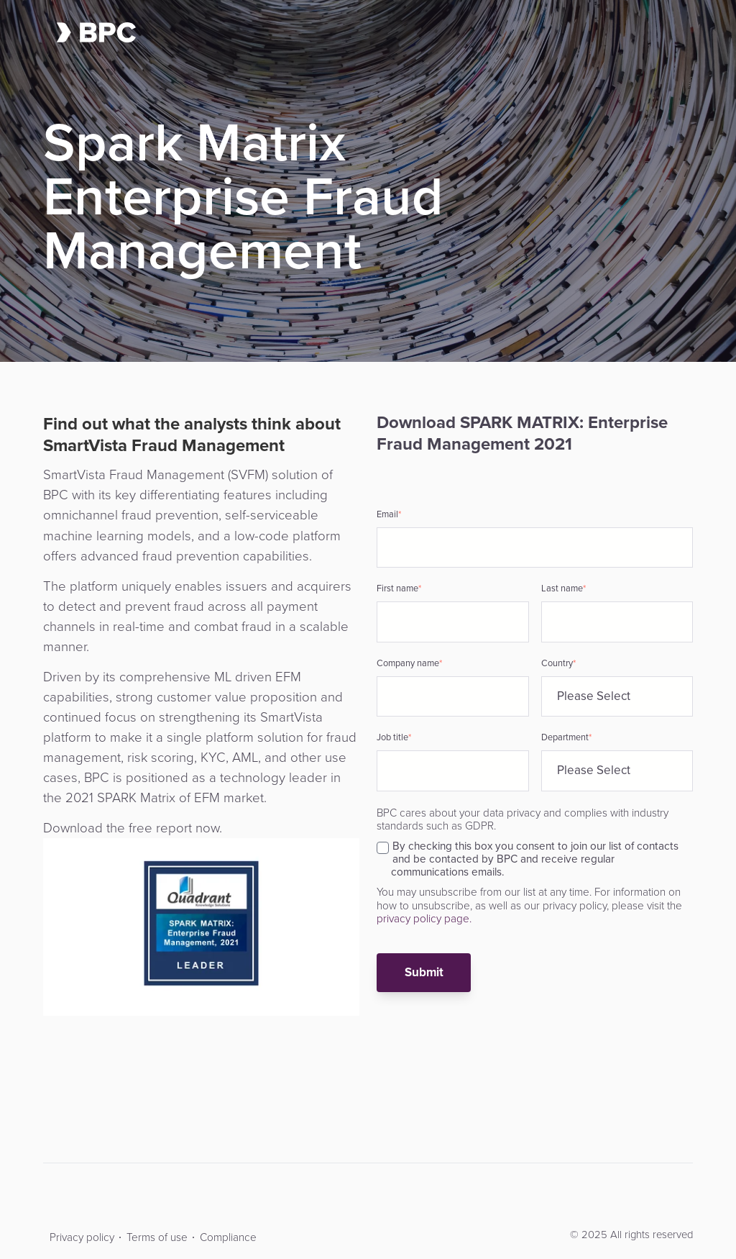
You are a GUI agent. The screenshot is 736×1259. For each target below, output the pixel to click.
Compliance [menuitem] (228, 1237)
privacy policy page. (424, 918)
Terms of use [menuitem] (157, 1237)
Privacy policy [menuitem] (82, 1237)
